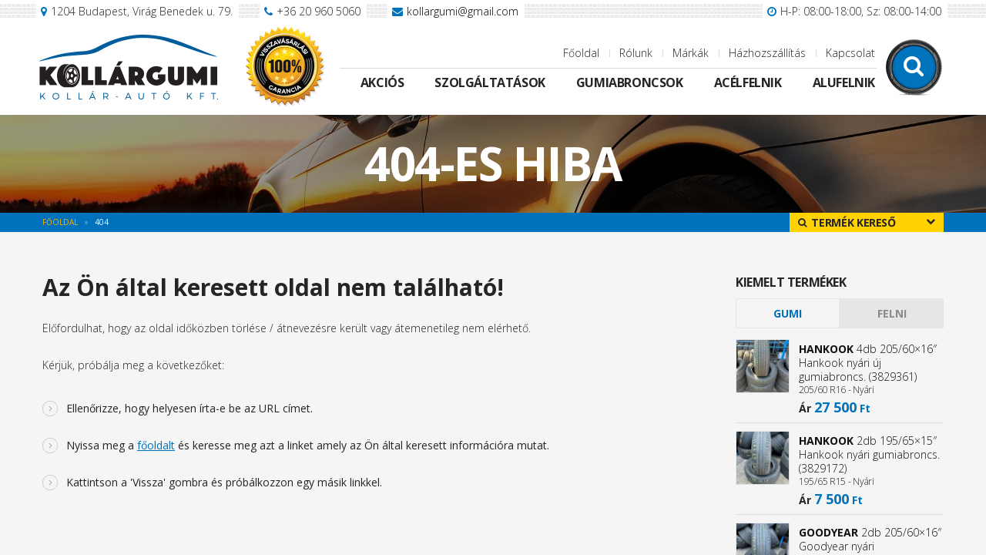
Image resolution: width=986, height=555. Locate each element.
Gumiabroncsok (629, 82)
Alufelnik (844, 82)
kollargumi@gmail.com (462, 11)
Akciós (382, 82)
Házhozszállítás (767, 52)
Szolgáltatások (489, 82)
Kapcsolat (850, 52)
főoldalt (156, 445)
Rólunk (635, 52)
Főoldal (581, 52)
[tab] (788, 313)
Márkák (690, 52)
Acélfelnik (748, 82)
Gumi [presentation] (787, 313)
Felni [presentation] (892, 313)
